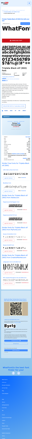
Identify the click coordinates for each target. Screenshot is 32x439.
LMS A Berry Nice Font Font (10, 170)
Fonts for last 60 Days (6, 417)
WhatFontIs (5, 10)
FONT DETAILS (8, 178)
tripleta (6, 110)
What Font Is (4, 379)
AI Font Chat (4, 388)
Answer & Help (17, 322)
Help (3, 399)
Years (3, 423)
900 (19, 110)
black (11, 110)
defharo (24, 110)
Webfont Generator (16, 350)
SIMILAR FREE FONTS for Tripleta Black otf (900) (13, 106)
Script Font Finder (6, 428)
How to (3, 402)
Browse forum (16, 343)
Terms (3, 435)
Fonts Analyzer (5, 393)
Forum (3, 414)
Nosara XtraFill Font (8, 245)
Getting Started (5, 405)
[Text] (11, 23)
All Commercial (20, 10)
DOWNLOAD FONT (16, 40)
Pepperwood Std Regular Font (11, 202)
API (2, 410)
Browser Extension (6, 385)
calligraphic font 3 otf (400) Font (12, 262)
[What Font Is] (5, 3)
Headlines (25, 158)
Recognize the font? (16, 340)
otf (15, 110)
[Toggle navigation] (29, 3)
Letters (3, 420)
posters (18, 153)
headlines (14, 153)
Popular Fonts (5, 426)
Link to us (4, 382)
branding (22, 153)
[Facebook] (13, 373)
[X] (18, 373)
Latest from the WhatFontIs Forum (11, 319)
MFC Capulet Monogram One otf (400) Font (14, 277)
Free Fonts (4, 407)
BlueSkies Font (7, 183)
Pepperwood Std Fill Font (10, 215)
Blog (3, 390)
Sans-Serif (28, 136)
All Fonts (12, 10)
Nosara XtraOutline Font (9, 234)
